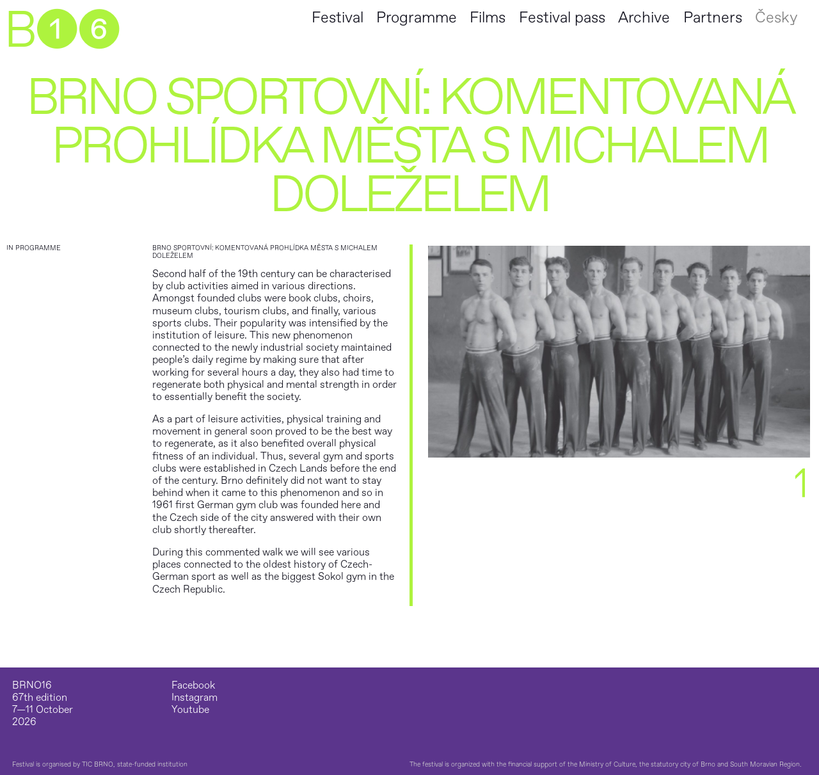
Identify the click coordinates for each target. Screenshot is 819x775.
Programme (416, 17)
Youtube (190, 710)
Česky (776, 17)
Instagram (194, 698)
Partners (712, 17)
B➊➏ (61, 30)
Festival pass (562, 17)
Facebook (193, 686)
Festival (337, 17)
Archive (644, 17)
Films (487, 17)
